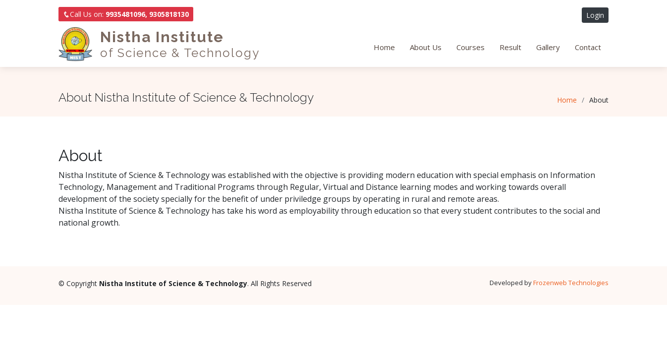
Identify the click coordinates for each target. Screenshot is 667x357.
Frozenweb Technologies (571, 282)
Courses (470, 47)
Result (510, 47)
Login (595, 15)
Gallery (548, 47)
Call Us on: (126, 14)
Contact (588, 47)
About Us (426, 47)
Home (384, 47)
